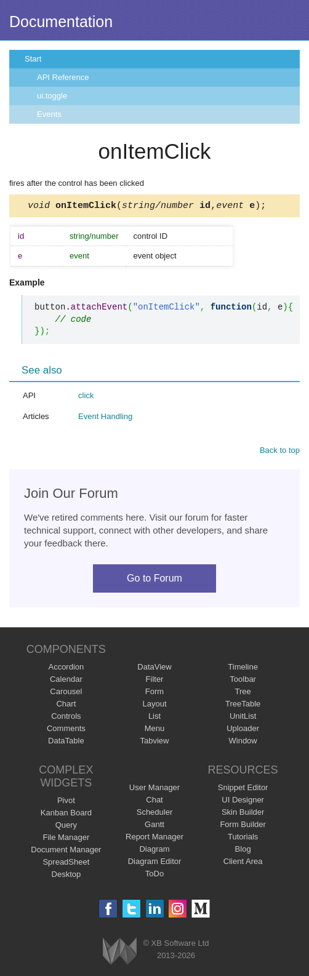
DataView (154, 668)
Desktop (66, 876)
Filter (155, 681)
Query (66, 826)
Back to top (280, 452)
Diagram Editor (155, 863)
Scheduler (155, 813)
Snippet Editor (243, 789)
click (86, 397)
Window (243, 742)
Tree (243, 693)
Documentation (61, 21)
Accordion (66, 668)
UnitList (243, 717)
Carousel (66, 693)
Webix (120, 953)
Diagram (154, 850)
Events (49, 114)
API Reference (63, 77)
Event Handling (105, 418)
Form (154, 693)
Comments (66, 730)
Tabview (154, 742)
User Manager (154, 789)
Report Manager (154, 838)
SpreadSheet (65, 863)
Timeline (243, 668)
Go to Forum (154, 580)
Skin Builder (243, 813)
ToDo (154, 875)
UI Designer (243, 801)
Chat (154, 801)
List (154, 717)
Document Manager (66, 851)
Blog (243, 850)
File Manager (65, 839)
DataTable (66, 742)
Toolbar (243, 681)
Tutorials (243, 838)
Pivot (66, 802)
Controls (66, 717)
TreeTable (242, 705)
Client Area (243, 863)
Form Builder (242, 826)
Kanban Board (66, 814)
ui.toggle (52, 95)
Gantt (154, 826)
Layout (154, 705)
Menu (155, 730)
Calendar (66, 681)
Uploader (243, 730)
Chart (66, 705)
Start (33, 58)
